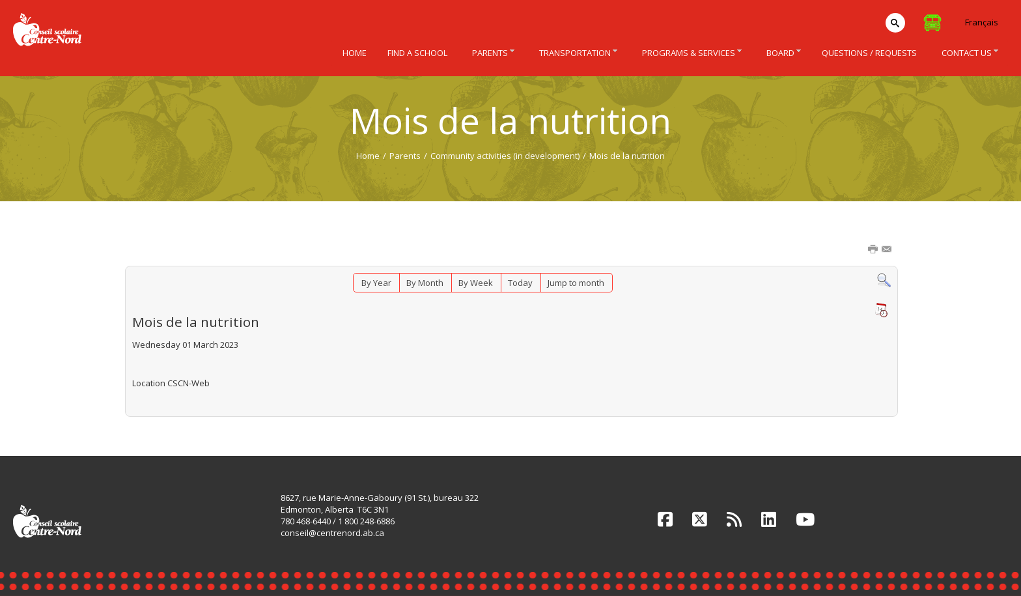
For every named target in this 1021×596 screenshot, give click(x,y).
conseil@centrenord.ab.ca (332, 533)
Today (520, 283)
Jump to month (576, 283)
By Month (424, 283)
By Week (475, 283)
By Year (376, 283)
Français (981, 22)
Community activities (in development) (505, 156)
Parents (405, 156)
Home (368, 156)
